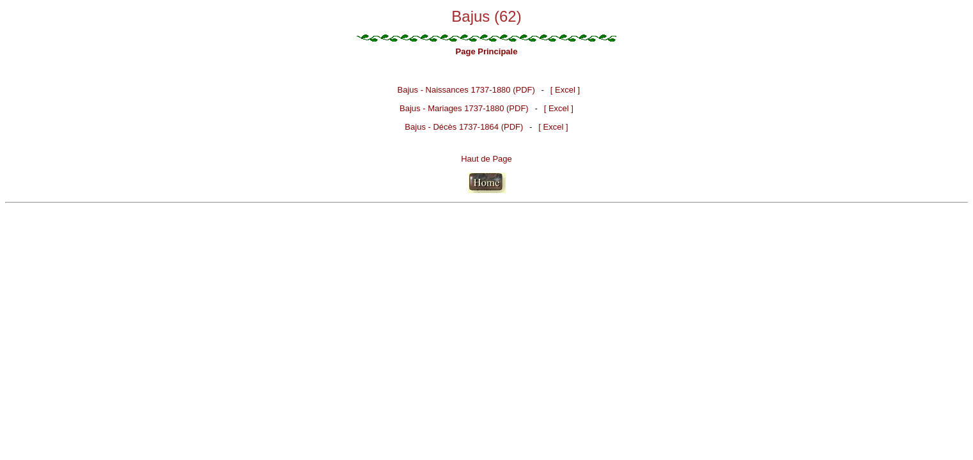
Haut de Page (486, 159)
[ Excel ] (565, 90)
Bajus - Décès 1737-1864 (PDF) (464, 127)
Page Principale (487, 51)
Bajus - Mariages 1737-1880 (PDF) (464, 108)
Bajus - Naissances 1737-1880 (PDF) (466, 90)
